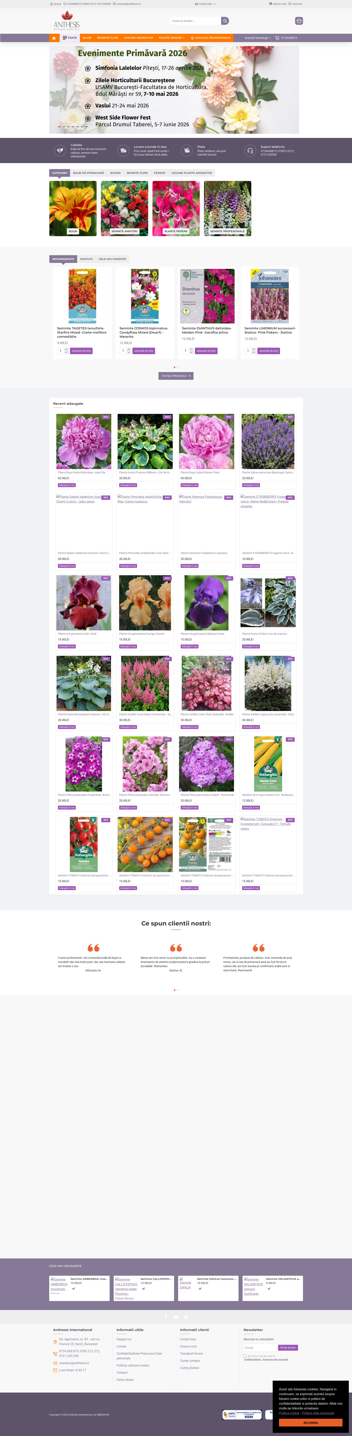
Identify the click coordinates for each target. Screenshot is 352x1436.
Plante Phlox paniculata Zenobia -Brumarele (146, 730)
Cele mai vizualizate (65, 1266)
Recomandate (63, 194)
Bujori (115, 108)
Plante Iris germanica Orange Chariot (142, 569)
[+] (66, 285)
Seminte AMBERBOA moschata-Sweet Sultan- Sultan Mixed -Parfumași (89, 1278)
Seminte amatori (124, 166)
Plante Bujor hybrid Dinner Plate (200, 408)
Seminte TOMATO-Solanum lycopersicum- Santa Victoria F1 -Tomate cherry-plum (84, 811)
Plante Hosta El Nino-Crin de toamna (264, 569)
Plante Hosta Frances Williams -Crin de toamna (146, 408)
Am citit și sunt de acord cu (266, 1358)
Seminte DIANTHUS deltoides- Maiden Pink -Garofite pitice (207, 266)
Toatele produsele (174, 311)
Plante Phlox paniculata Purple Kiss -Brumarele (84, 730)
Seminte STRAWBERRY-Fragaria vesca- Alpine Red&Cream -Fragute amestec (269, 488)
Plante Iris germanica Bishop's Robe (202, 569)
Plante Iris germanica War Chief (77, 569)
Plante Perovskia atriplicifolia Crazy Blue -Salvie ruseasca (146, 488)
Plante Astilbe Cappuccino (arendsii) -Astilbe (269, 649)
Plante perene (176, 166)
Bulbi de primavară (88, 108)
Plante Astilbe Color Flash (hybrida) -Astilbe (207, 649)
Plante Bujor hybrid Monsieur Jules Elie (81, 408)
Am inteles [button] (311, 1422)
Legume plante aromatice (192, 108)
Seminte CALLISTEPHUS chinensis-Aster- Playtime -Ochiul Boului (157, 1278)
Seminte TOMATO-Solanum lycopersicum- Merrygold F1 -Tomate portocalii (207, 811)
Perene (159, 108)
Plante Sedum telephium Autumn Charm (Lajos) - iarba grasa (84, 488)
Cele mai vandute (112, 194)
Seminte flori (137, 108)
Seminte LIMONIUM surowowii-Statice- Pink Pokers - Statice (270, 266)
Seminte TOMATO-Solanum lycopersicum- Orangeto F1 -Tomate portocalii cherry (146, 811)
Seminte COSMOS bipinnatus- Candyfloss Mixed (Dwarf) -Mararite (144, 268)
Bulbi (73, 166)
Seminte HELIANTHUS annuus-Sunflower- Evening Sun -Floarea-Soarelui (283, 1278)
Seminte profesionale (227, 166)
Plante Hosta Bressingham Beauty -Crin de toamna (84, 649)
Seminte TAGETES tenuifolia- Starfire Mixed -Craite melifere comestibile (81, 268)
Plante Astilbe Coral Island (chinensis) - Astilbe (146, 649)
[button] (335, 1413)
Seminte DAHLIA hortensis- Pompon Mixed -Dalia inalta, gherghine (217, 1278)
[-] (66, 288)
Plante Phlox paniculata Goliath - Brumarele (207, 730)
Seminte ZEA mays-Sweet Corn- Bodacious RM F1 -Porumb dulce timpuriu (269, 730)
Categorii (59, 108)
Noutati (86, 194)
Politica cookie (289, 1413)
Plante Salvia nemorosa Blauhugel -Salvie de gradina (269, 408)
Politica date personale (318, 1413)
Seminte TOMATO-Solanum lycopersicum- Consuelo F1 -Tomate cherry (269, 811)
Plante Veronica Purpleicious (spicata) (204, 488)
